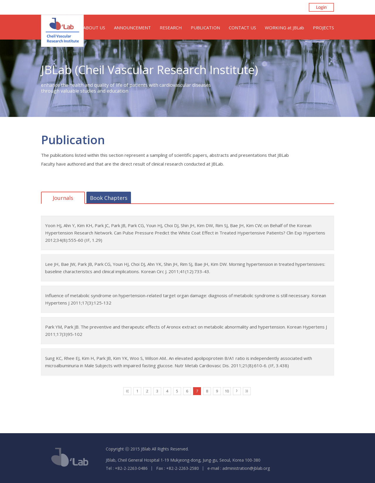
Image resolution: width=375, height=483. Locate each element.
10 (227, 391)
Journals (63, 197)
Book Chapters (108, 197)
